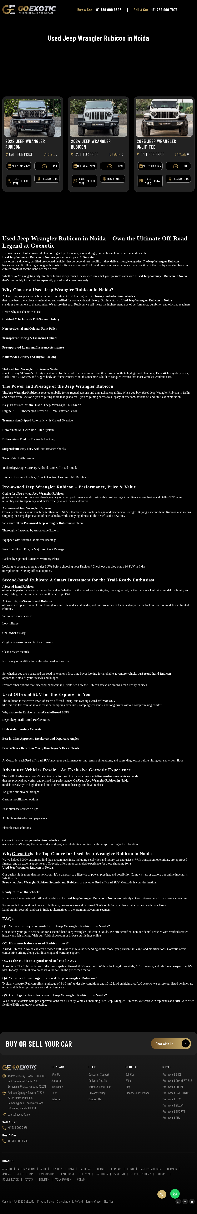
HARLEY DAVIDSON (150, 1169)
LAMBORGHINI (47, 1174)
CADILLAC (85, 1169)
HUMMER (172, 1169)
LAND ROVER (68, 1174)
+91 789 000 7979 (164, 6)
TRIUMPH (44, 1179)
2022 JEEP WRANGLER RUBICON (25, 144)
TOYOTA (28, 1179)
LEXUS (86, 1174)
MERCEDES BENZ (141, 1174)
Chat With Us (173, 1043)
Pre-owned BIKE (171, 1074)
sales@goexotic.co (16, 1114)
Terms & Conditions (99, 1087)
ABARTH (7, 1169)
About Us (57, 1080)
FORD (130, 1169)
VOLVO (81, 1179)
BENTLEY (57, 1169)
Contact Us (94, 1099)
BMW (71, 1169)
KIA (31, 1174)
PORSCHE (162, 1174)
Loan (54, 1093)
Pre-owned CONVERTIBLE (177, 1080)
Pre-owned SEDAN (173, 1105)
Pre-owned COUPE (173, 1087)
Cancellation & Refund (70, 1201)
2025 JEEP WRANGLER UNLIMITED (156, 144)
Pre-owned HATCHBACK (175, 1093)
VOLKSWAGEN (63, 1179)
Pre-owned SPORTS (173, 1111)
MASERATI (119, 1174)
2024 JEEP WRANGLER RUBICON (91, 144)
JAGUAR (6, 1174)
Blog (127, 1087)
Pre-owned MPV (171, 1099)
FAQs (128, 1080)
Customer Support (98, 1074)
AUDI (43, 1169)
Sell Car (129, 1074)
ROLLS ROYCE (10, 1179)
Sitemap (56, 1099)
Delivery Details (97, 1080)
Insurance (57, 1087)
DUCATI (101, 1169)
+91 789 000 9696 (108, 6)
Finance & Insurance (137, 1093)
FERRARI (116, 1169)
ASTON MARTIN (26, 1169)
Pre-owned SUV (171, 1117)
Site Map (109, 1201)
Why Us (56, 1074)
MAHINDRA (102, 1174)
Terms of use (93, 1201)
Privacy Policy (96, 1093)
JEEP (20, 1174)
